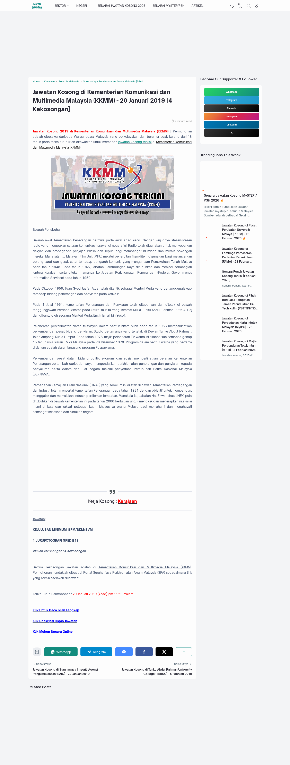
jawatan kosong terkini (134, 142)
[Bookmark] (37, 653)
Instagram (231, 116)
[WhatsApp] (61, 651)
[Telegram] (96, 651)
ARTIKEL (197, 5)
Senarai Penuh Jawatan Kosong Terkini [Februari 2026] (238, 276)
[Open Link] (256, 5)
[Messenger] (124, 651)
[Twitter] (164, 651)
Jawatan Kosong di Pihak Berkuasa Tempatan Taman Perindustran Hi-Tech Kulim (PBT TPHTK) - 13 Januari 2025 (239, 304)
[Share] (184, 651)
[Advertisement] (145, 44)
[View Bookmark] (240, 5)
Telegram (231, 100)
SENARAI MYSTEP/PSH (168, 5)
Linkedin (232, 124)
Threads (232, 108)
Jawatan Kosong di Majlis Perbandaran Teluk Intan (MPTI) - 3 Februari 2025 (239, 345)
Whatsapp (231, 92)
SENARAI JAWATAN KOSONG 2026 (121, 5)
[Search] (248, 5)
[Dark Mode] (232, 5)
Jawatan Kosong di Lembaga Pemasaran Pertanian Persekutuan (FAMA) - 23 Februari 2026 (237, 257)
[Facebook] (144, 651)
